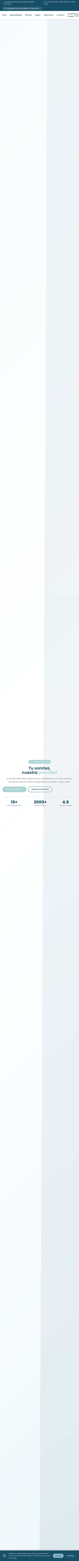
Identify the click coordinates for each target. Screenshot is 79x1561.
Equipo (37, 15)
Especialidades (16, 15)
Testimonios (48, 15)
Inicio (4, 15)
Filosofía (28, 15)
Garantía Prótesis (71, 15)
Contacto (61, 15)
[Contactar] (73, 1555)
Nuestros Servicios (40, 789)
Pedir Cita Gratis (14, 789)
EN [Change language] (77, 15)
